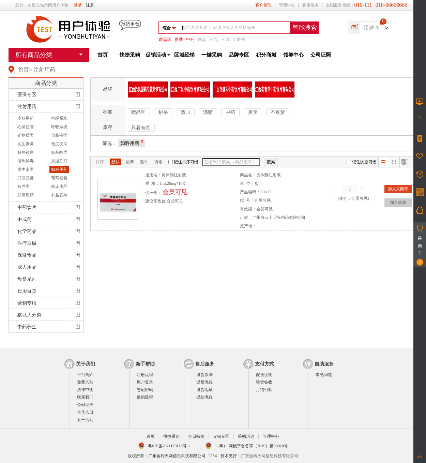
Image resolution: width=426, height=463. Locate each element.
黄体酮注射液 (174, 175)
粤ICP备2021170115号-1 (169, 446)
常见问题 (324, 374)
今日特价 (196, 436)
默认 (115, 162)
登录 (78, 5)
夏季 (178, 39)
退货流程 (204, 382)
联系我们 (85, 397)
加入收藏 (398, 202)
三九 (213, 39)
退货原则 (204, 374)
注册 (90, 5)
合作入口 (85, 412)
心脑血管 (25, 126)
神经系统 (59, 118)
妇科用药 (59, 169)
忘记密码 (145, 389)
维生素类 (25, 169)
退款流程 (204, 397)
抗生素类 (25, 143)
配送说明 (264, 374)
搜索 (271, 161)
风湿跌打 (59, 161)
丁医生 (239, 39)
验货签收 (264, 382)
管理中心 (287, 5)
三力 (225, 39)
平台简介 (85, 374)
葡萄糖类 (59, 178)
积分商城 (266, 55)
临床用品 (59, 186)
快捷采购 (130, 55)
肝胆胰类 (25, 178)
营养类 (23, 186)
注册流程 (145, 374)
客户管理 (263, 5)
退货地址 (204, 389)
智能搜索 (304, 27)
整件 (144, 162)
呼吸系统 (59, 126)
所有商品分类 (33, 54)
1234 (212, 455)
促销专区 (221, 436)
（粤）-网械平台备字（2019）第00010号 (251, 446)
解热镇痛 (25, 152)
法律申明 (85, 389)
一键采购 (211, 55)
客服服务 (310, 5)
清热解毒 (25, 161)
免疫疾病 (59, 143)
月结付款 (264, 389)
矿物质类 (25, 135)
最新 (130, 162)
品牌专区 (239, 55)
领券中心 (293, 55)
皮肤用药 (25, 118)
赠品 (202, 39)
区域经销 (184, 55)
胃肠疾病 (59, 135)
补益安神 (59, 195)
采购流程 (145, 397)
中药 (190, 39)
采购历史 (246, 436)
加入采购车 (398, 188)
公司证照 (320, 55)
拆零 (158, 162)
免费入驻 (85, 382)
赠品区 (165, 39)
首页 (102, 55)
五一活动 (85, 419)
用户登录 (145, 382)
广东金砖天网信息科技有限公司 (269, 455)
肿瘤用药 (25, 195)
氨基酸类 (59, 152)
